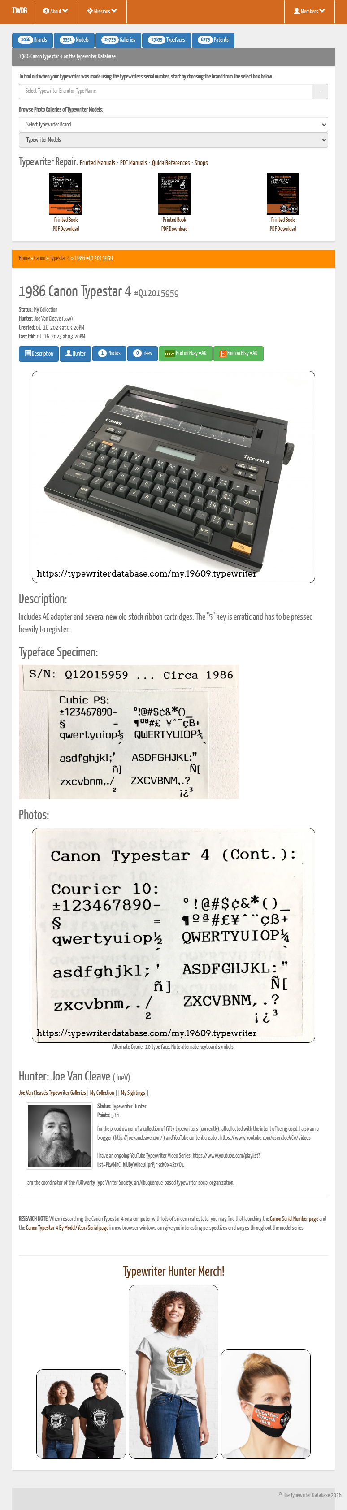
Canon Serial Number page (294, 1219)
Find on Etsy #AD (238, 353)
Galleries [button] (118, 40)
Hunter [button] (75, 353)
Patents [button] (213, 40)
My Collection (102, 1093)
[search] (173, 124)
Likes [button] (142, 353)
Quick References (171, 163)
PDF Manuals (133, 163)
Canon (39, 258)
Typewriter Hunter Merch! (174, 1272)
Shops (201, 163)
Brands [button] (32, 40)
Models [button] (74, 40)
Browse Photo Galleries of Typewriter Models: (61, 110)
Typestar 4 (60, 258)
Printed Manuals (98, 163)
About (56, 11)
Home (24, 258)
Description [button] (39, 353)
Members (309, 11)
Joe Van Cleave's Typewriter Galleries (52, 1093)
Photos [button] (109, 353)
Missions (102, 11)
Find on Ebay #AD (186, 353)
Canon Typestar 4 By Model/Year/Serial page (67, 1228)
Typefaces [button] (166, 40)
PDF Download (66, 229)
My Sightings (133, 1093)
